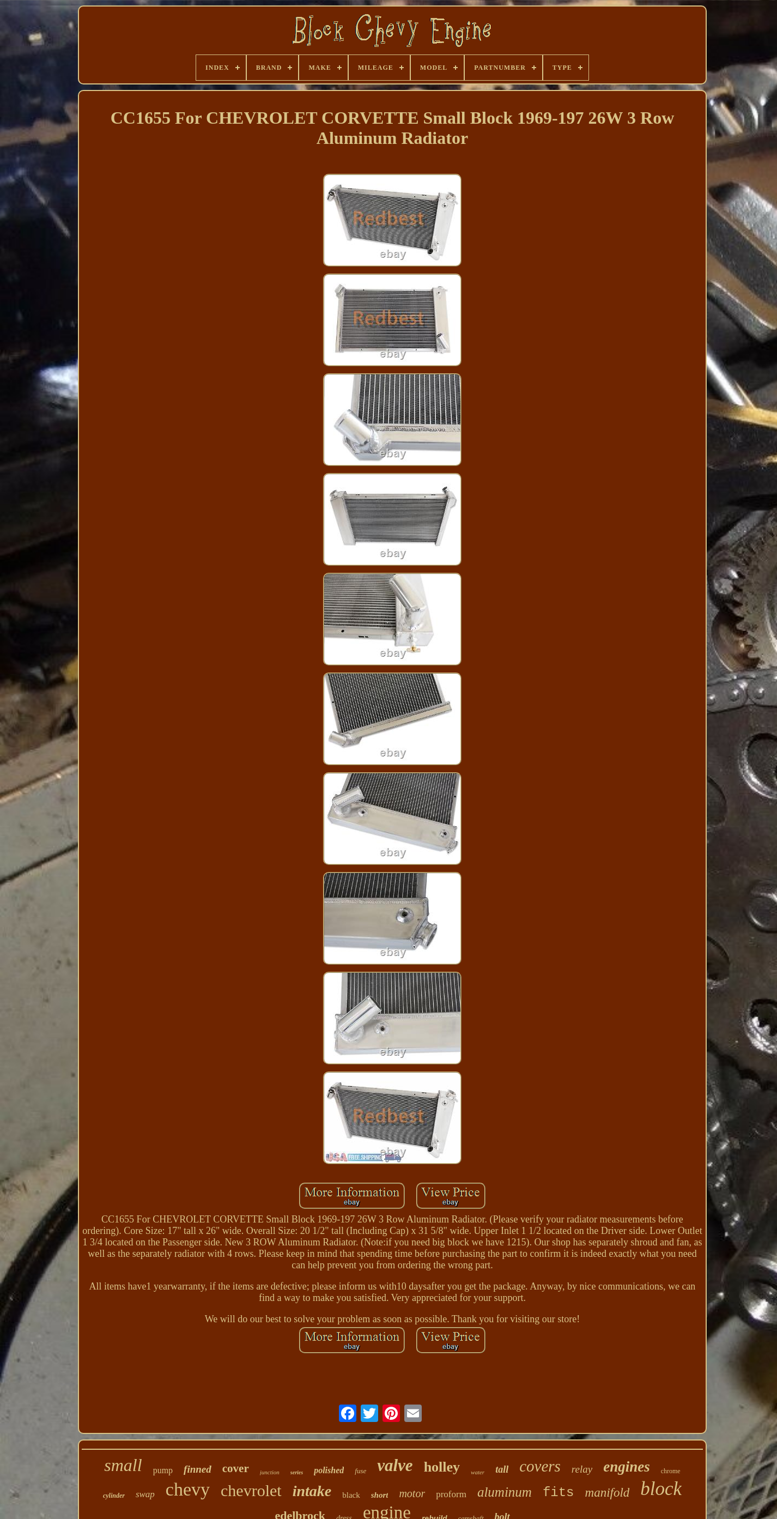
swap (145, 1494)
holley (442, 1467)
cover (235, 1468)
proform (451, 1494)
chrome (671, 1471)
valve (394, 1465)
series (296, 1472)
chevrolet (251, 1490)
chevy (188, 1489)
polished (329, 1470)
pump (163, 1470)
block (661, 1488)
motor (412, 1493)
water (477, 1472)
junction (270, 1472)
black (351, 1495)
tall (501, 1469)
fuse (360, 1471)
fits (558, 1492)
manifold (607, 1492)
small (123, 1465)
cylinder (114, 1495)
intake (312, 1490)
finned (197, 1469)
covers (540, 1466)
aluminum (504, 1492)
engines (626, 1467)
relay (582, 1469)
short (379, 1495)
